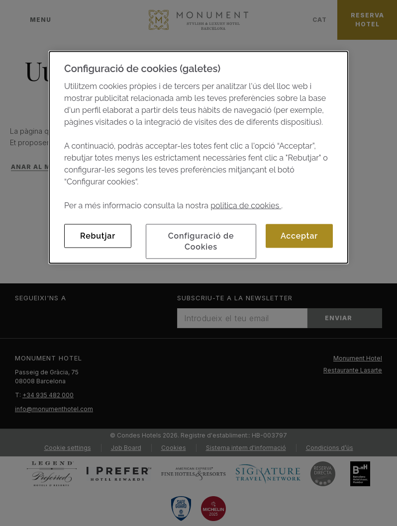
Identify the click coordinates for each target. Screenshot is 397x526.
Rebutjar (97, 235)
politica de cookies (245, 205)
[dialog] (198, 157)
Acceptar (299, 235)
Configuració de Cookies (201, 241)
